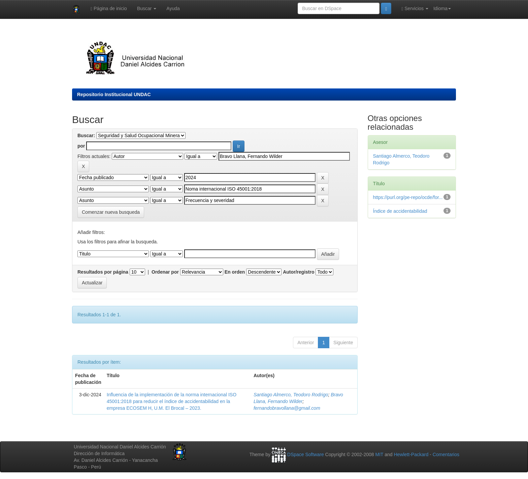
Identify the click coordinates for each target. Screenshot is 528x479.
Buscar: (86, 135)
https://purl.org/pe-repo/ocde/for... (408, 197)
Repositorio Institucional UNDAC (114, 94)
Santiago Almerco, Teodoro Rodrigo (291, 394)
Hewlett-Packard (411, 454)
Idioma (442, 8)
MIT (379, 454)
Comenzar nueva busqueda (111, 212)
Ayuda (172, 8)
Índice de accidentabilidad (400, 211)
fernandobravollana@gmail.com (287, 408)
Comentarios (446, 454)
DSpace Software (305, 454)
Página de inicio (109, 8)
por (81, 146)
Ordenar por (165, 272)
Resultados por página (102, 272)
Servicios (414, 8)
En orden (235, 272)
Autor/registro (298, 272)
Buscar (146, 8)
